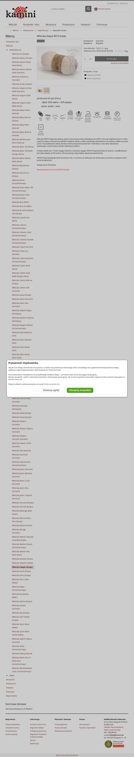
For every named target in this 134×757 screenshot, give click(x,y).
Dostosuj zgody (51, 390)
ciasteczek (18, 379)
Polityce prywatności (52, 384)
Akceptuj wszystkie (80, 390)
